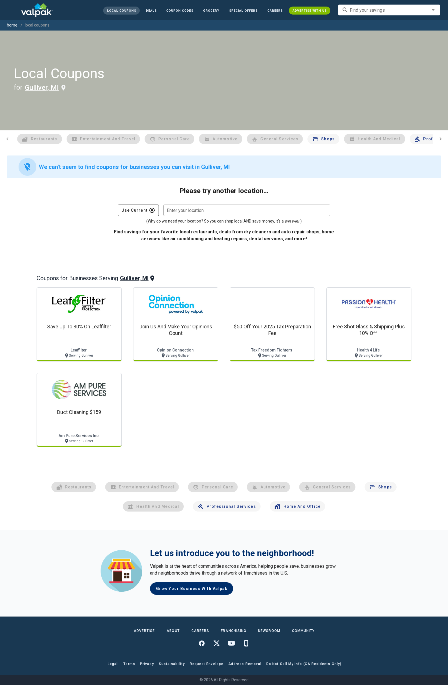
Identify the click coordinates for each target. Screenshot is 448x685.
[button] (243, 11)
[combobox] (389, 10)
